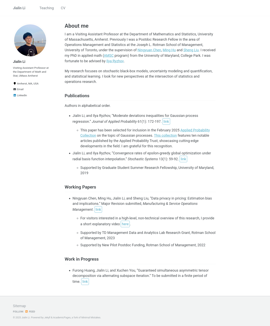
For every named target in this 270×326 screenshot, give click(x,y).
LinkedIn (20, 95)
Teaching (46, 8)
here (125, 224)
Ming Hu (169, 50)
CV (63, 8)
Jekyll (47, 317)
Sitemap (19, 305)
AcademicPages (61, 317)
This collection (165, 135)
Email (18, 89)
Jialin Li (19, 8)
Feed (30, 310)
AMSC (123, 55)
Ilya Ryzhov (124, 61)
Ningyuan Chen (149, 50)
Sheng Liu (191, 50)
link (166, 121)
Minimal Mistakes (90, 317)
